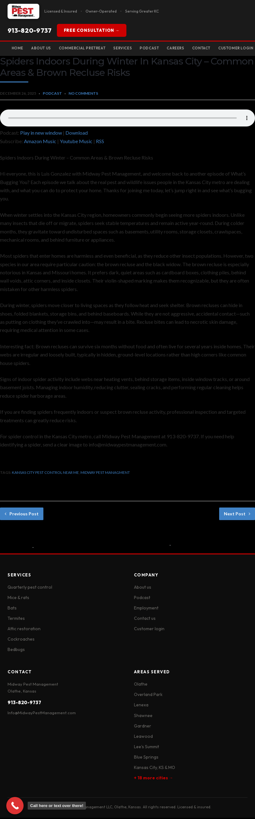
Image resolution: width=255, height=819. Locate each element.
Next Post (237, 515)
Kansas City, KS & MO (154, 768)
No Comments (83, 94)
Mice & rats (18, 599)
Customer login (149, 630)
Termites (16, 619)
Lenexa (141, 706)
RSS (100, 143)
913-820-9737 (30, 30)
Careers (196, 48)
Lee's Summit (146, 748)
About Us (45, 48)
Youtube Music (76, 143)
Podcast (166, 48)
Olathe (140, 685)
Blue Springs (146, 758)
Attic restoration (24, 630)
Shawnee (143, 717)
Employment (146, 609)
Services (137, 48)
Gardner (142, 727)
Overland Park (148, 696)
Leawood (143, 737)
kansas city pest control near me (45, 473)
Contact (226, 48)
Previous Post (22, 515)
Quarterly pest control (30, 588)
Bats (12, 609)
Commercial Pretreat (91, 48)
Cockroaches (21, 640)
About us (142, 588)
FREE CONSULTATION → (91, 30)
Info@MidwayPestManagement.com (42, 714)
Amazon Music (40, 143)
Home (19, 48)
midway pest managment (105, 473)
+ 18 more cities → (153, 779)
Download (76, 134)
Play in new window (41, 134)
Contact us (145, 619)
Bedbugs (16, 651)
